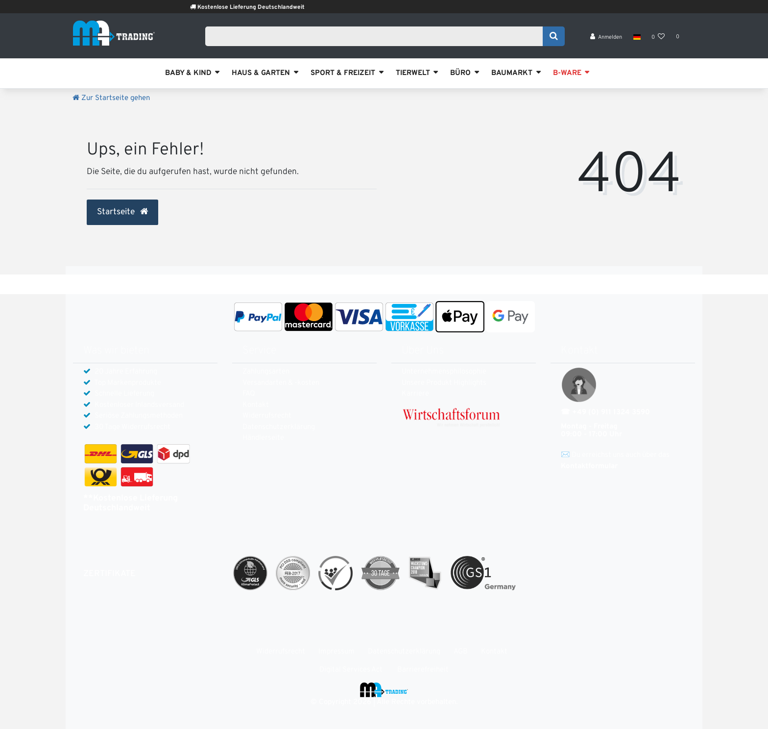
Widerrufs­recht (266, 416)
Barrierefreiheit (423, 670)
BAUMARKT (511, 73)
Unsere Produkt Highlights (444, 383)
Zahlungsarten (265, 372)
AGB (461, 651)
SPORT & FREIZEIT (343, 73)
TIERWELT (413, 73)
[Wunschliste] (658, 39)
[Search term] (377, 38)
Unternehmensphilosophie (444, 372)
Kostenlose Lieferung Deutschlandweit (265, 7)
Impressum (336, 651)
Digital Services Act (351, 670)
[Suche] (554, 38)
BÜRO (460, 73)
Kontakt (255, 405)
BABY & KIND (188, 73)
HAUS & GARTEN (261, 73)
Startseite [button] (122, 212)
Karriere (415, 394)
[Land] (636, 39)
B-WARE (567, 73)
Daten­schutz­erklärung (278, 427)
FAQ (248, 394)
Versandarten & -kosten (280, 383)
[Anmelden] (606, 39)
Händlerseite (263, 438)
